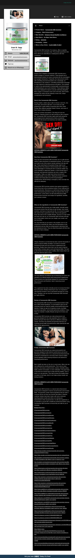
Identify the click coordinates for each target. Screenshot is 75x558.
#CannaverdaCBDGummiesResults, (44, 448)
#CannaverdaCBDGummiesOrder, (43, 433)
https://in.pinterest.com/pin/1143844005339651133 (48, 515)
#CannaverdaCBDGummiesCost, (43, 428)
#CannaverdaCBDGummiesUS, (43, 413)
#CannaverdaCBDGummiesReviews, (44, 418)
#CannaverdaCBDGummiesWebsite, (44, 438)
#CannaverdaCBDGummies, (42, 410)
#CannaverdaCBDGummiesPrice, (43, 435)
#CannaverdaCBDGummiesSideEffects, (45, 443)
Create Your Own (67, 2)
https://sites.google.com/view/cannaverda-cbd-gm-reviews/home (51, 455)
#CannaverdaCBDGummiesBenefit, (44, 423)
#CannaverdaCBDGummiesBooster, (44, 415)
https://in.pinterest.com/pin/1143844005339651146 (48, 518)
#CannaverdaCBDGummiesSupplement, (45, 420)
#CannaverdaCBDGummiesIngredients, (45, 430)
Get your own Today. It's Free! (38, 556)
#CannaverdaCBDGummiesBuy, (43, 425)
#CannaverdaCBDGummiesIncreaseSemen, (46, 445)
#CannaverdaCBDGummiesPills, (43, 440)
